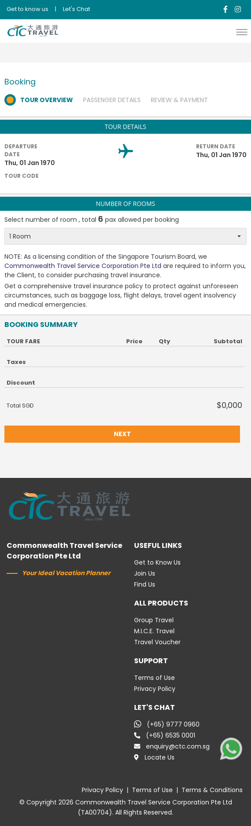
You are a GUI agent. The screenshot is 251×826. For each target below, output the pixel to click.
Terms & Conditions (212, 790)
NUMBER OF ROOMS (125, 203)
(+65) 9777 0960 (167, 724)
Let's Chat (76, 9)
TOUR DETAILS (125, 126)
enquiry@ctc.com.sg (172, 746)
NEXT (122, 434)
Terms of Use (154, 677)
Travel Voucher (157, 642)
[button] (244, 32)
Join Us (144, 573)
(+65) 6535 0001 (164, 735)
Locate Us (154, 757)
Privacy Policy (154, 688)
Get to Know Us (157, 562)
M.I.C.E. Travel (154, 631)
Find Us (144, 584)
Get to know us (27, 9)
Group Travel (154, 620)
